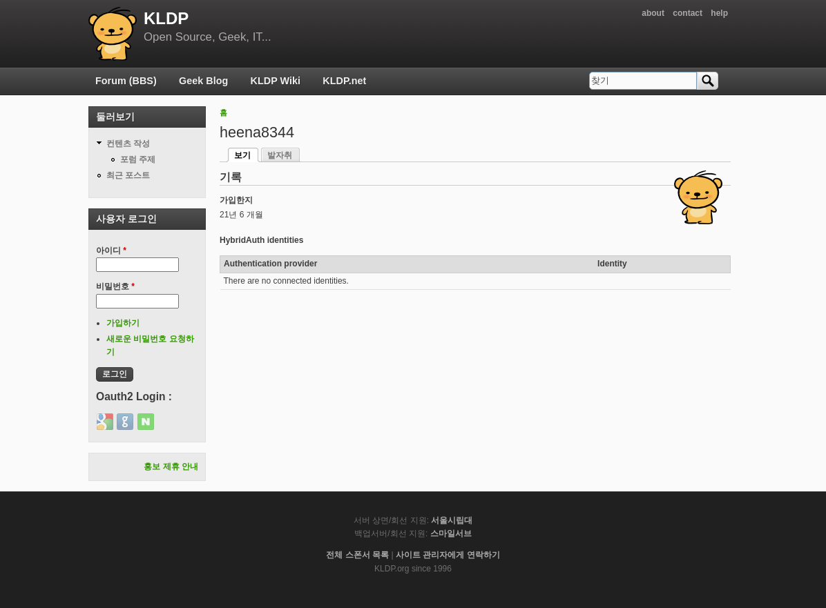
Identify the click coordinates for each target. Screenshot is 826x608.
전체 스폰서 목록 (357, 555)
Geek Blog (203, 80)
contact (687, 13)
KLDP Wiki (275, 80)
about (653, 13)
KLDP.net (344, 80)
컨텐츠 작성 (128, 143)
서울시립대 (451, 520)
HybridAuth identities (261, 240)
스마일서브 (451, 533)
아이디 (111, 250)
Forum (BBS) (126, 80)
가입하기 (123, 323)
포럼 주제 (137, 159)
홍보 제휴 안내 (171, 466)
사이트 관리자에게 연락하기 (448, 555)
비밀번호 (115, 286)
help (719, 13)
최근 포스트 (128, 175)
